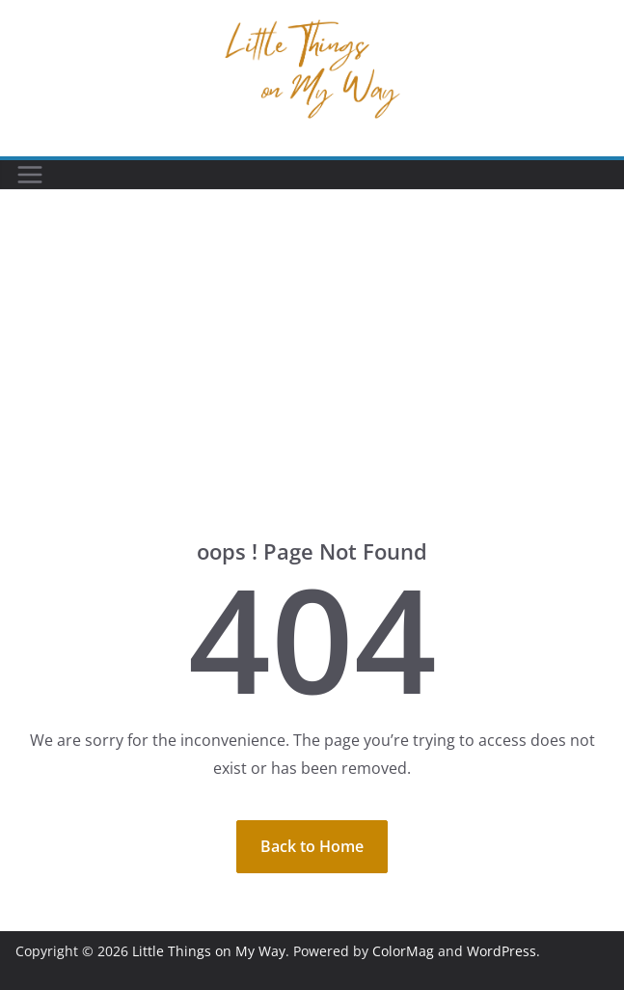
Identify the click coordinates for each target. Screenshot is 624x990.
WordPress (501, 951)
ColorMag (403, 951)
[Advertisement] (312, 393)
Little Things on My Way (208, 951)
